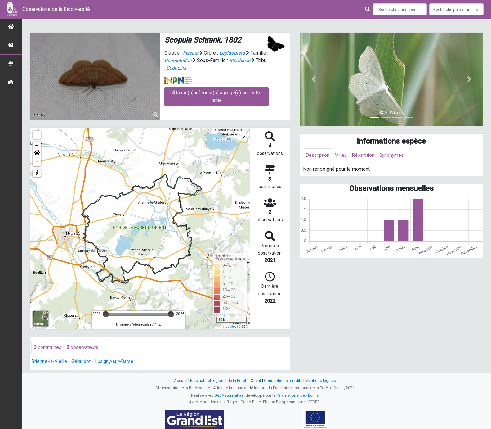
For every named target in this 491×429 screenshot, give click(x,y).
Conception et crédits (283, 380)
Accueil (180, 380)
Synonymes (395, 155)
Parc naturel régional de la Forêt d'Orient (225, 380)
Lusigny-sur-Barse (117, 361)
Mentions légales (320, 380)
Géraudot (83, 361)
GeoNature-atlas (228, 395)
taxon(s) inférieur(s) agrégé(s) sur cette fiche (216, 96)
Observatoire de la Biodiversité (56, 9)
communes (48, 347)
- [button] (37, 162)
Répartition (365, 155)
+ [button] (37, 146)
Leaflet (230, 326)
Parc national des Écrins (297, 395)
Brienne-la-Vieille (50, 361)
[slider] (106, 314)
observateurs (83, 347)
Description (318, 155)
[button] (37, 154)
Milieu (342, 155)
